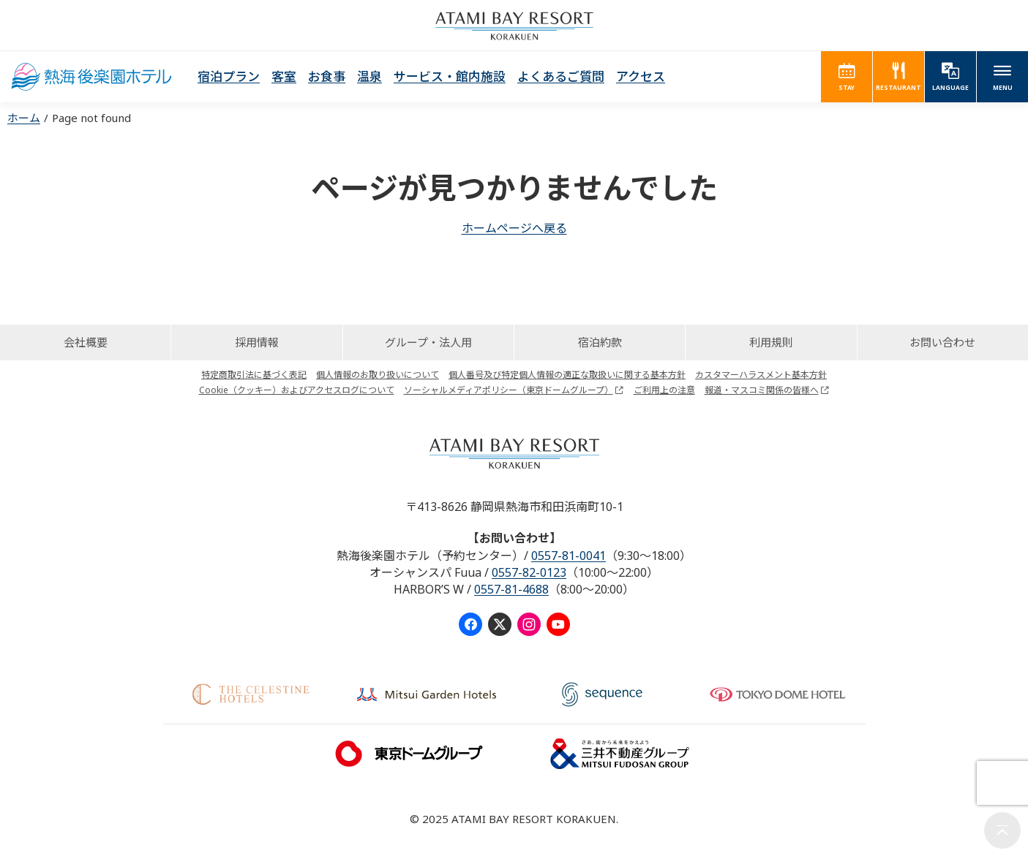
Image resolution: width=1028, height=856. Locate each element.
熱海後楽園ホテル (91, 76)
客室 (283, 76)
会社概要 (86, 342)
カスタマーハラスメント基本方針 (761, 374)
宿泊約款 (600, 342)
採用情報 (257, 342)
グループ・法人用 (428, 342)
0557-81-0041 (568, 556)
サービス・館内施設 (450, 76)
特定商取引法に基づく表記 (254, 374)
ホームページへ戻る (514, 228)
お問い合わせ (942, 342)
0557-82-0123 (529, 572)
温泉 (369, 76)
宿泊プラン (229, 76)
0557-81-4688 (511, 589)
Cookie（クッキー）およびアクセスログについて (296, 390)
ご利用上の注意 (664, 390)
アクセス (640, 76)
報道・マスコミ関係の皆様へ (762, 390)
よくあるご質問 (560, 76)
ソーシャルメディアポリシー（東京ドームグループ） (508, 390)
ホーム (23, 117)
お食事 (326, 76)
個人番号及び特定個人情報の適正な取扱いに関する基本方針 (567, 374)
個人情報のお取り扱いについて (377, 374)
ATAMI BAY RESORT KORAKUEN (514, 25)
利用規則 (771, 342)
